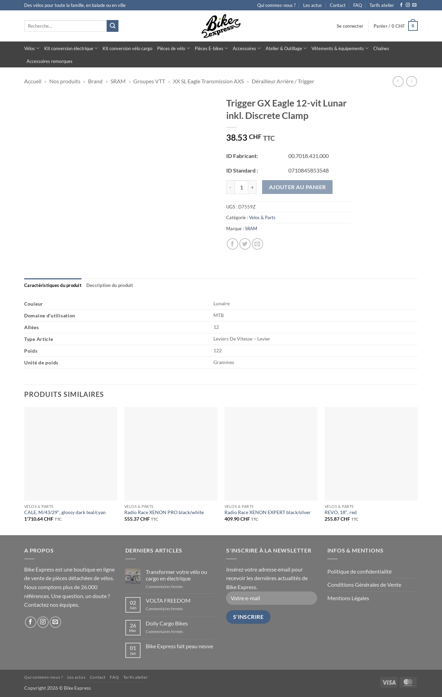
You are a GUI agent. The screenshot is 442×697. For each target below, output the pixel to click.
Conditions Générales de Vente (364, 584)
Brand (95, 81)
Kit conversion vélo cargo (127, 48)
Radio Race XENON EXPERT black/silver (267, 512)
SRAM (118, 81)
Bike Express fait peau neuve (179, 646)
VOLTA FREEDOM (168, 600)
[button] (350, 26)
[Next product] (398, 81)
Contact (338, 5)
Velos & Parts (262, 217)
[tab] (52, 285)
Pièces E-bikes (211, 48)
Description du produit (109, 285)
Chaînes (381, 48)
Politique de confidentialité (359, 571)
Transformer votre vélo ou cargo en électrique (176, 575)
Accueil (32, 81)
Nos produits (64, 81)
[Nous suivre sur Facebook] (401, 5)
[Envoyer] (112, 26)
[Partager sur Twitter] (245, 244)
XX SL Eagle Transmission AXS (208, 81)
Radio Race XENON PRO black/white (164, 512)
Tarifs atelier (381, 5)
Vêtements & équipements (339, 48)
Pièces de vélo (173, 48)
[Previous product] (411, 81)
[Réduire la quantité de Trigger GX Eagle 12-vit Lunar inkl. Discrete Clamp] (230, 187)
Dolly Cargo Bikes (167, 623)
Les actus (312, 5)
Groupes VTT (149, 81)
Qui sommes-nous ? (276, 5)
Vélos (31, 48)
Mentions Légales (348, 598)
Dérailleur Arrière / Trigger (283, 81)
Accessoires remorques (50, 61)
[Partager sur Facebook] (232, 244)
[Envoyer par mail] (257, 244)
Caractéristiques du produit (52, 285)
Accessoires (247, 48)
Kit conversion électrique (71, 48)
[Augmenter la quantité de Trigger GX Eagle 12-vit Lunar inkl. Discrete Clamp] (252, 187)
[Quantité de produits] (241, 187)
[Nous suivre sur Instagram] (408, 5)
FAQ (357, 5)
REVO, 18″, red (341, 512)
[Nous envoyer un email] (414, 5)
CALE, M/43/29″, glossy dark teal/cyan (65, 512)
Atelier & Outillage (286, 48)
